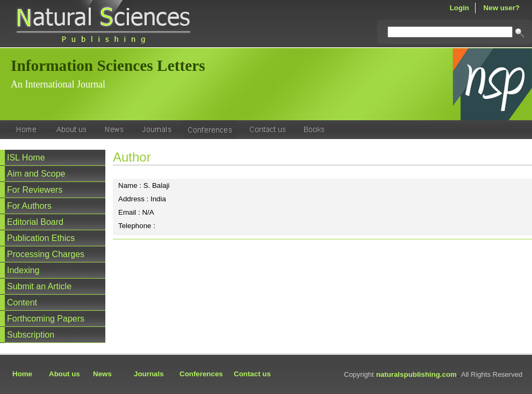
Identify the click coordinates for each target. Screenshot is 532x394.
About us (64, 374)
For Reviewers (34, 189)
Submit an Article (39, 286)
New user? (502, 8)
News (102, 374)
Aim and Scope (36, 173)
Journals (149, 374)
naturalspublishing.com (416, 374)
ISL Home (26, 157)
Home (22, 374)
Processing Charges (45, 254)
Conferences (201, 374)
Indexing (23, 270)
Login (459, 8)
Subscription (30, 334)
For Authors (29, 205)
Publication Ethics (41, 238)
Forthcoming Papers (45, 318)
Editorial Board (35, 222)
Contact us (252, 374)
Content (22, 302)
